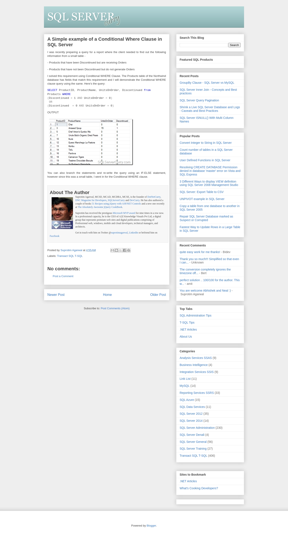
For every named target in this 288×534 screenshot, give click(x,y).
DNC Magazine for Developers (90, 200)
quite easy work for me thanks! (200, 252)
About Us (186, 336)
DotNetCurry (153, 197)
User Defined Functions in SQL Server (205, 160)
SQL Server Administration (197, 427)
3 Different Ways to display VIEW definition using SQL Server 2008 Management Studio (209, 183)
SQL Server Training (193, 448)
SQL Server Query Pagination (199, 100)
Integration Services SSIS (197, 372)
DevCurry (135, 200)
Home (107, 295)
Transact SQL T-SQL (70, 256)
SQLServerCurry (116, 200)
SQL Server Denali (192, 434)
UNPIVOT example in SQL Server (202, 199)
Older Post (158, 295)
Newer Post (56, 295)
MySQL (185, 385)
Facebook (54, 236)
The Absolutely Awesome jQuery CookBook (100, 207)
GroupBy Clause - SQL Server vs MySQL (207, 82)
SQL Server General (193, 441)
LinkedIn (133, 232)
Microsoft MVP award (124, 213)
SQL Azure (187, 400)
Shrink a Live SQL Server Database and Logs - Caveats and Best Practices (210, 108)
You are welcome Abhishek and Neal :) (205, 290)
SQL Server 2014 (191, 420)
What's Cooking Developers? (199, 488)
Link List (185, 378)
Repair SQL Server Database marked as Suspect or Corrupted (206, 218)
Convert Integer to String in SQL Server (206, 142)
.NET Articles (188, 329)
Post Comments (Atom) (115, 308)
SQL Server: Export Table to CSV (202, 192)
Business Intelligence (194, 365)
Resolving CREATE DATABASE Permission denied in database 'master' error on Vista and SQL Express (210, 171)
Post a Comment (63, 276)
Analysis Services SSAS (196, 358)
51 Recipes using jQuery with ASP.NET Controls (116, 203)
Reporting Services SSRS (197, 392)
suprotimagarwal (119, 232)
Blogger (151, 525)
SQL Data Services (192, 407)
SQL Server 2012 (191, 413)
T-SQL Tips (187, 322)
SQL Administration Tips (195, 315)
